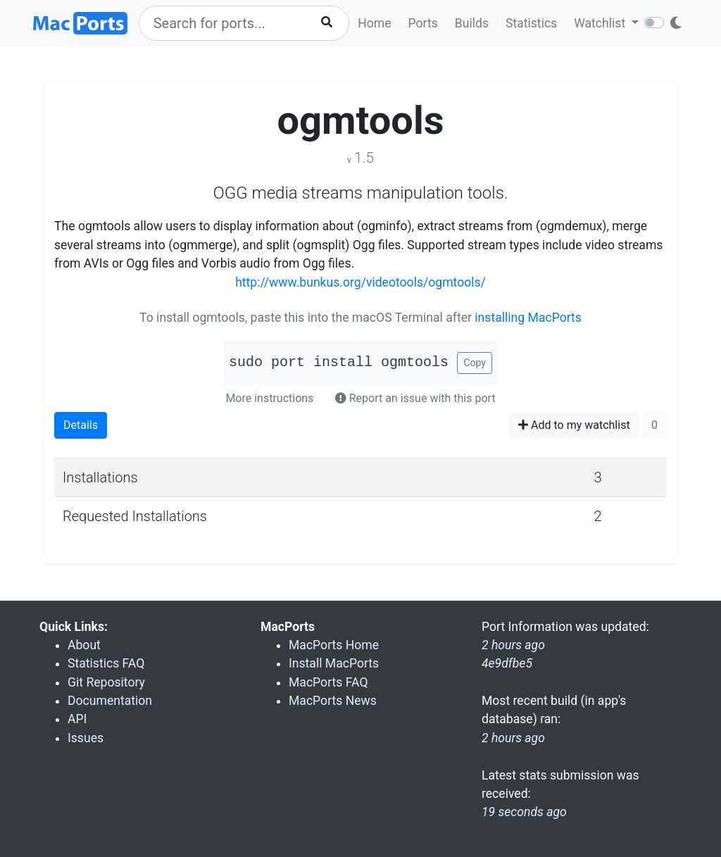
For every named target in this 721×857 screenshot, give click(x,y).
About (84, 645)
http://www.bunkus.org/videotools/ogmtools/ (360, 282)
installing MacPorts (528, 318)
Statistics (531, 23)
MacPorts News (333, 701)
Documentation (110, 701)
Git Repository (106, 682)
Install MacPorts (334, 663)
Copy (474, 362)
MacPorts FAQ (328, 682)
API (77, 719)
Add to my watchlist (574, 425)
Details (80, 425)
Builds (472, 23)
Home (374, 23)
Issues (86, 738)
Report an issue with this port (415, 398)
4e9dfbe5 (507, 663)
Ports (423, 23)
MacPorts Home (334, 645)
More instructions (269, 398)
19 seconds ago (524, 812)
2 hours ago (513, 738)
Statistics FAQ (106, 663)
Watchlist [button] (601, 23)
